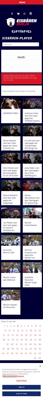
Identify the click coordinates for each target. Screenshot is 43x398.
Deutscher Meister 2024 (8, 251)
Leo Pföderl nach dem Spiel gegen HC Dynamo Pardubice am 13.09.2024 (10, 227)
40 (12, 344)
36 (31, 340)
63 (35, 353)
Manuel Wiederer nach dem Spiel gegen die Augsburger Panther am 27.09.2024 (10, 201)
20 (40, 330)
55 (40, 349)
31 (8, 340)
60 (21, 353)
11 (40, 326)
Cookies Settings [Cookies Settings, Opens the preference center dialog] (21, 381)
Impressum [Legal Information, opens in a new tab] (20, 376)
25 (22, 335)
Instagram (31, 14)
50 (17, 349)
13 (9, 330)
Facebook (12, 14)
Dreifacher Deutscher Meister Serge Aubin (31, 281)
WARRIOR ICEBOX (10, 113)
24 (17, 335)
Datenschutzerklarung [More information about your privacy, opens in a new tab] (9, 376)
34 (22, 340)
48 (8, 349)
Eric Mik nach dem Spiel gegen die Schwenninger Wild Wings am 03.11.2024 (32, 145)
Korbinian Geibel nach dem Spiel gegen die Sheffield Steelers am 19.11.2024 (32, 118)
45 (35, 344)
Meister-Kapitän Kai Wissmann (10, 306)
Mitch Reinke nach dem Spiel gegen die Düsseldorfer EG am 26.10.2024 (10, 172)
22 (8, 335)
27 (31, 335)
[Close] (40, 366)
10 (36, 326)
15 (18, 330)
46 (40, 344)
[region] (21, 380)
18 (31, 330)
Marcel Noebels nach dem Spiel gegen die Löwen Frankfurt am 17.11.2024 (10, 145)
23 (13, 335)
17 (27, 330)
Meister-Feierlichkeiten (31, 223)
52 (26, 349)
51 (22, 349)
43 (26, 344)
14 (14, 330)
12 (5, 330)
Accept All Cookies (21, 394)
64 (40, 353)
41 (17, 344)
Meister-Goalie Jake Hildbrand (9, 278)
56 (3, 353)
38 (40, 340)
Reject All (21, 387)
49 (13, 349)
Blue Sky (18, 14)
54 (35, 349)
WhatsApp (24, 14)
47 (4, 349)
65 (35, 358)
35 (26, 340)
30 (4, 340)
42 (21, 344)
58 (12, 353)
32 (13, 340)
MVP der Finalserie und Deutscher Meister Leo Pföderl (30, 255)
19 (35, 330)
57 (8, 353)
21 (4, 335)
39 (7, 344)
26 (26, 335)
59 (17, 353)
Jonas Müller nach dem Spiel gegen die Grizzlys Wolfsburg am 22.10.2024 (32, 173)
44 (30, 344)
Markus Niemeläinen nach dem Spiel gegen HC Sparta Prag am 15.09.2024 (32, 200)
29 (40, 335)
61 (26, 353)
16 (22, 330)
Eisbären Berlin (21, 22)
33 (17, 340)
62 (30, 353)
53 (31, 349)
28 (35, 335)
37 (35, 340)
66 (40, 358)
